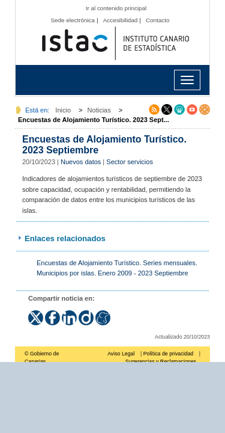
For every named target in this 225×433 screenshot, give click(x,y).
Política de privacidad (168, 354)
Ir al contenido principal (116, 8)
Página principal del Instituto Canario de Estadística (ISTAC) (115, 43)
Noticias (99, 110)
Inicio (63, 110)
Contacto (158, 20)
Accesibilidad (120, 20)
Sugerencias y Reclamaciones (160, 361)
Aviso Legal (120, 354)
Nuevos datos (81, 161)
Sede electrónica (72, 20)
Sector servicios (129, 161)
